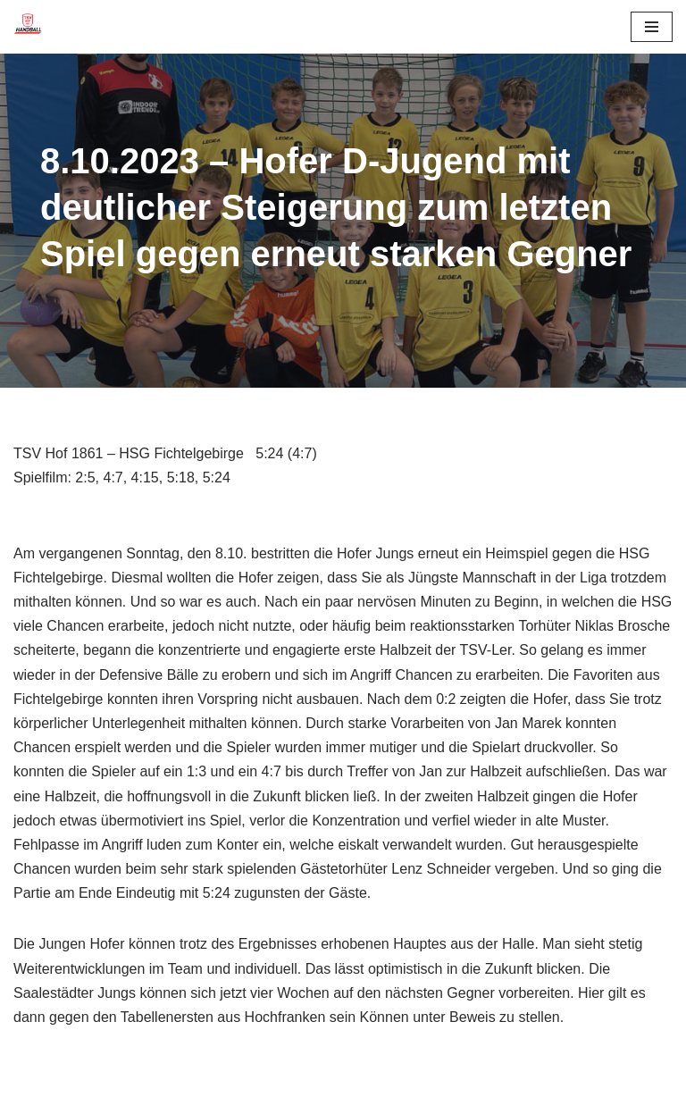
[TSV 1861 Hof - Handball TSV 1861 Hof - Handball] (27, 27)
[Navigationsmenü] (652, 27)
